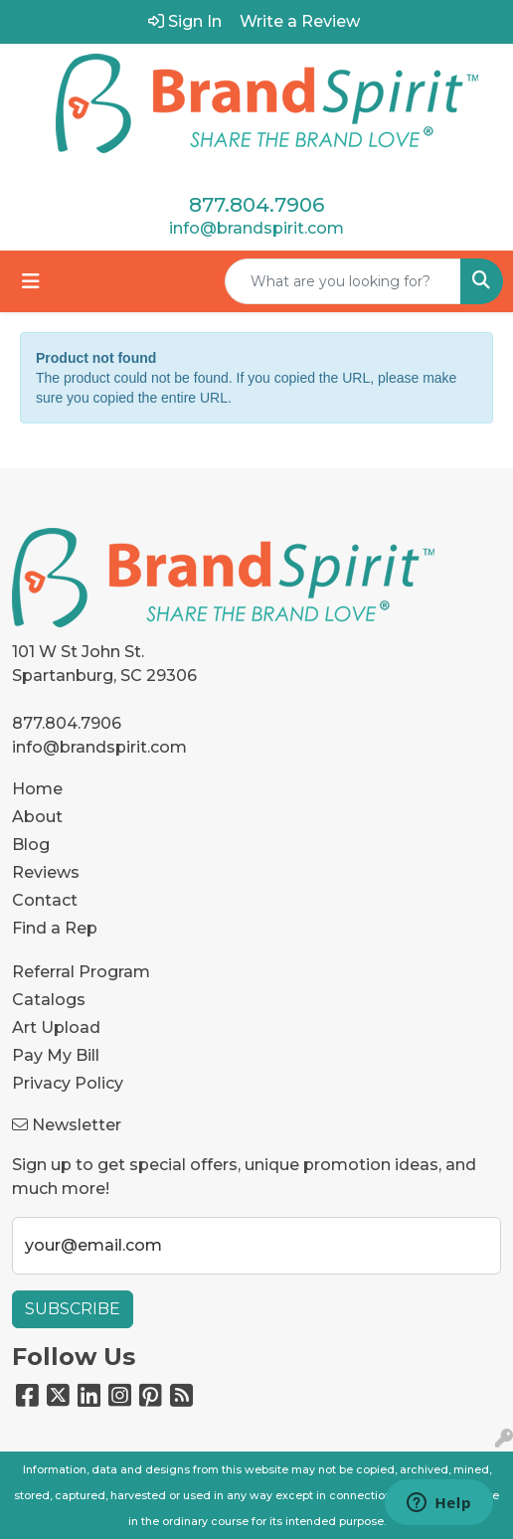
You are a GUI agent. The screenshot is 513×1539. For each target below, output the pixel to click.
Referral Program (81, 971)
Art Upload (56, 1027)
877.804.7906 (256, 205)
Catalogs (49, 999)
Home (37, 788)
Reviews (46, 872)
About (37, 816)
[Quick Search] (343, 281)
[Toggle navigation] (31, 281)
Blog (31, 844)
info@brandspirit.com (256, 228)
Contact (45, 900)
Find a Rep (54, 928)
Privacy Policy (67, 1083)
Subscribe (72, 1308)
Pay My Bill (55, 1055)
